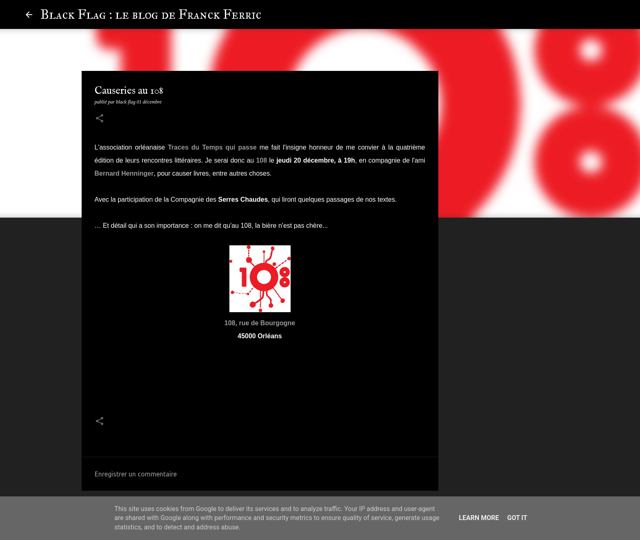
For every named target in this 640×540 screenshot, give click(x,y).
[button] (99, 119)
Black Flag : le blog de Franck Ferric (150, 14)
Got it (517, 518)
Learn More (479, 518)
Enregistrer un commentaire (136, 474)
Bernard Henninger (124, 173)
